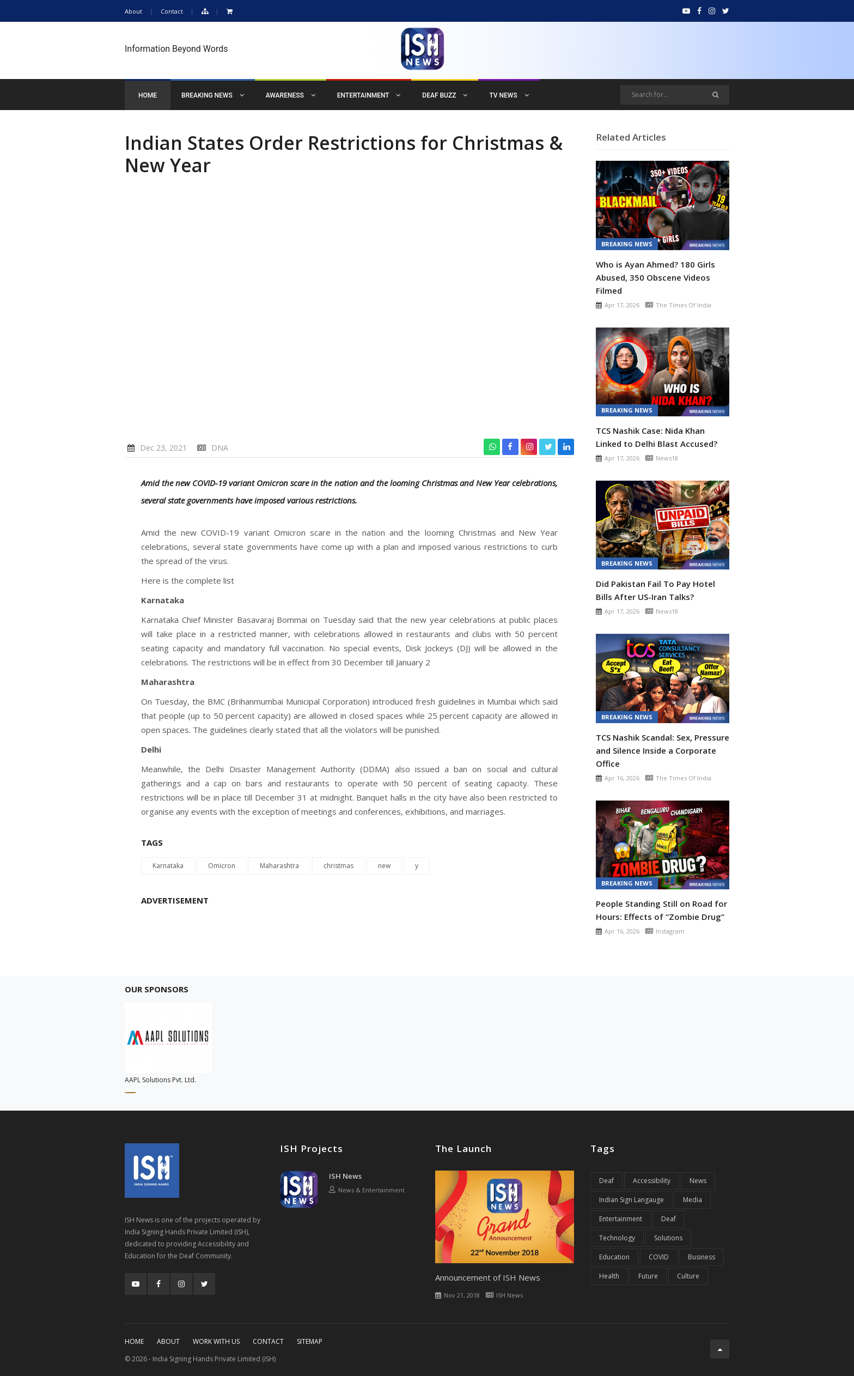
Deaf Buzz (444, 95)
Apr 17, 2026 (622, 305)
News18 (667, 458)
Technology (617, 1237)
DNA (219, 447)
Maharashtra (279, 865)
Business (701, 1257)
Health (609, 1276)
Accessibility (651, 1180)
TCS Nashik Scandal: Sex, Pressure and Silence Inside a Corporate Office (662, 750)
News (698, 1180)
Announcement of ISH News (487, 1277)
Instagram (670, 931)
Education (614, 1257)
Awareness (290, 95)
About (133, 11)
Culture (688, 1276)
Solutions (668, 1237)
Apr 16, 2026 (622, 778)
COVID (659, 1257)
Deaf (606, 1180)
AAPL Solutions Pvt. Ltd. (160, 1080)
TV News (508, 95)
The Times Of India (683, 305)
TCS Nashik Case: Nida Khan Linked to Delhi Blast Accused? (656, 437)
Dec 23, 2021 (163, 447)
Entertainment (369, 95)
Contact (172, 11)
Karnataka (168, 865)
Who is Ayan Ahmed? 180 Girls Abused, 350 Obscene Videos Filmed (655, 277)
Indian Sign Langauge (631, 1199)
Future (648, 1276)
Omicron (221, 865)
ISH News (345, 1176)
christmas (338, 865)
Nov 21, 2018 (462, 1295)
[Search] (674, 95)
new (384, 865)
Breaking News (212, 95)
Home (147, 95)
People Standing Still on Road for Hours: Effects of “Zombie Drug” (661, 910)
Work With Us (216, 1341)
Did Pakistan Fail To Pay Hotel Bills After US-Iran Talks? (655, 590)
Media (692, 1199)
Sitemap (309, 1341)
